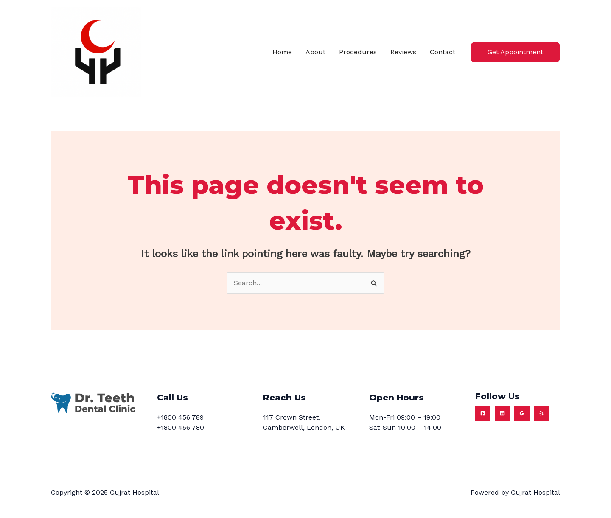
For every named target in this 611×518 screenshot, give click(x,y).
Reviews (403, 52)
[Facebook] (482, 413)
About (315, 52)
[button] (515, 52)
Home (282, 52)
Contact (442, 52)
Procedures (358, 52)
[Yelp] (541, 413)
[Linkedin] (502, 413)
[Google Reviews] (522, 413)
